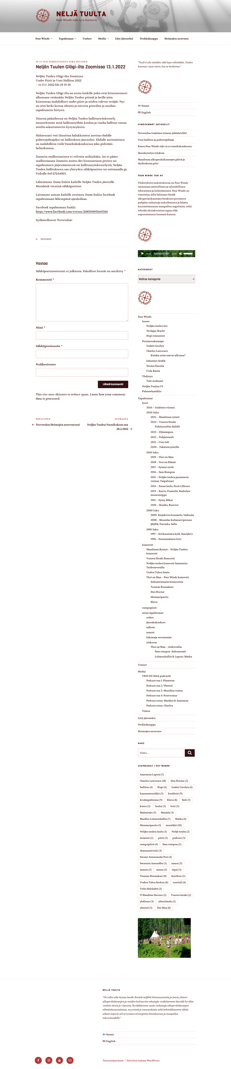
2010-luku (152, 452)
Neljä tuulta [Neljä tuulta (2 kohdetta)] (181, 831)
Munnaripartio (159, 597)
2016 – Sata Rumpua (163, 472)
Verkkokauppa (149, 38)
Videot (146, 711)
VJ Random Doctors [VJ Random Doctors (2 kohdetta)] (153, 895)
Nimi (40, 327)
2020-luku (152, 412)
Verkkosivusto (46, 364)
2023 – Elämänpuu (162, 432)
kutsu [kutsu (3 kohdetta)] (145, 806)
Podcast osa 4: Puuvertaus (161, 695)
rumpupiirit (149, 607)
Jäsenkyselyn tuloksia (151, 153)
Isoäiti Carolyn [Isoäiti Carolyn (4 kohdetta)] (182, 787)
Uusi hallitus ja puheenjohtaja (156, 139)
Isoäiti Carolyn (155, 345)
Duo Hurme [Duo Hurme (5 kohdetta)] (179, 780)
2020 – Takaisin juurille (165, 447)
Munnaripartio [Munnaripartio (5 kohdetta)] (150, 825)
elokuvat (151, 642)
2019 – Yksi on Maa (162, 457)
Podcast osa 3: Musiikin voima (164, 690)
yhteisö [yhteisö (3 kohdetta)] (146, 907)
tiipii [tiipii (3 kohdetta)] (176, 869)
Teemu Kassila (155, 365)
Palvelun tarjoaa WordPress (143, 1060)
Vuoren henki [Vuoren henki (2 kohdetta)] (181, 895)
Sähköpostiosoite (49, 346)
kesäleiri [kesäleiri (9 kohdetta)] (175, 793)
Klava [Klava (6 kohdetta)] (172, 799)
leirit (145, 403)
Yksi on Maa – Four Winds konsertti (167, 577)
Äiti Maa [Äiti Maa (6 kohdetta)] (164, 907)
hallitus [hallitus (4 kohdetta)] (146, 787)
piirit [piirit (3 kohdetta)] (163, 838)
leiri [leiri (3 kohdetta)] (175, 806)
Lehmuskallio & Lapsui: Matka (173, 656)
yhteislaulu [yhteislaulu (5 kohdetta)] (167, 901)
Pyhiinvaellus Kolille (167, 426)
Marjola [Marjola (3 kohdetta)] (167, 812)
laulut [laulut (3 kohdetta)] (160, 806)
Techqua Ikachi (155, 330)
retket (150, 617)
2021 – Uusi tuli (160, 442)
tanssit (150, 632)
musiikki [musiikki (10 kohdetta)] (174, 825)
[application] (166, 253)
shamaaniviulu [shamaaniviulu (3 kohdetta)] (151, 850)
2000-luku (152, 510)
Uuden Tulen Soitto (157, 572)
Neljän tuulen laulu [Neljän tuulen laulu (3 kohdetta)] (153, 831)
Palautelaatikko (151, 391)
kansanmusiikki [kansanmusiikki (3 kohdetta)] (151, 793)
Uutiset (87, 38)
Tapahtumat (68, 38)
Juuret (146, 321)
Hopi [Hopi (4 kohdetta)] (162, 787)
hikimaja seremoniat (159, 637)
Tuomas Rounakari (162, 587)
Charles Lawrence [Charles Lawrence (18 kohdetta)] (153, 780)
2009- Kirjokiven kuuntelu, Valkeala (172, 515)
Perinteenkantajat (153, 341)
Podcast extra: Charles (159, 705)
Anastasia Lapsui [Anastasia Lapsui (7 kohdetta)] (152, 774)
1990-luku (152, 529)
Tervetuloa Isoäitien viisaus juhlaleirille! (162, 133)
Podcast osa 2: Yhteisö (159, 685)
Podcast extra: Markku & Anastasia (167, 700)
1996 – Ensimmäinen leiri (166, 539)
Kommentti (45, 279)
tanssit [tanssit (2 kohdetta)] (146, 869)
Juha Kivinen (78, 61)
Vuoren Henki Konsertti (160, 558)
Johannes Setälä (155, 360)
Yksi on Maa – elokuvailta (166, 646)
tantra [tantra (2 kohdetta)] (161, 869)
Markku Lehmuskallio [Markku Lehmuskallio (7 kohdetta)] (155, 818)
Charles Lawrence (157, 351)
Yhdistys (147, 376)
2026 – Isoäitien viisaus (160, 407)
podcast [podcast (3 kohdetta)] (179, 838)
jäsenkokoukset (155, 622)
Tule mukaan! (154, 380)
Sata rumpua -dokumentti (170, 651)
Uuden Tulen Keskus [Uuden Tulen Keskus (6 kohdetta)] (154, 882)
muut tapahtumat (152, 612)
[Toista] (142, 253)
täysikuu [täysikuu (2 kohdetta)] (178, 876)
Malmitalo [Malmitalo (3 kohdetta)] (148, 812)
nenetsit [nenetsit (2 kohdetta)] (146, 838)
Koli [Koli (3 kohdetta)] (186, 799)
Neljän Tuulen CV (152, 386)
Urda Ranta (153, 370)
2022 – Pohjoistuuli (162, 437)
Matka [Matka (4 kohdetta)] (180, 818)
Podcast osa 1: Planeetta (160, 680)
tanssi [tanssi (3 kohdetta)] (176, 863)
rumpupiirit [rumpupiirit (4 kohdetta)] (149, 844)
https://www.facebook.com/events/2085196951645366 (72, 211)
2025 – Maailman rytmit (165, 417)
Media (103, 38)
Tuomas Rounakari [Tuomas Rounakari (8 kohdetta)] (153, 876)
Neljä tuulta (81, 14)
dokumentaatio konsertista (167, 581)
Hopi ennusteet (155, 335)
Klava (154, 602)
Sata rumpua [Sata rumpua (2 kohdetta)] (171, 844)
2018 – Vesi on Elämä (163, 462)
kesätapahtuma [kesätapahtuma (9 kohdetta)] (151, 799)
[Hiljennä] (181, 253)
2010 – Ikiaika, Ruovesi (164, 505)
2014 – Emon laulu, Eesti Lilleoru (170, 486)
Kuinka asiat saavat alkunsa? (168, 355)
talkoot (150, 627)
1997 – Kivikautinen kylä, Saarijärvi (172, 533)
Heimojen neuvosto (177, 38)
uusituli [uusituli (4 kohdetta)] (179, 882)
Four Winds (44, 38)
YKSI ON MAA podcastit (156, 676)
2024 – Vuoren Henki (163, 422)
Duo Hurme (158, 591)
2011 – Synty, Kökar (162, 500)
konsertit (147, 544)
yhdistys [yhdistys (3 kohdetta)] (147, 901)
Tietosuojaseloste (113, 1060)
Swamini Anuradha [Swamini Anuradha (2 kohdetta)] (153, 863)
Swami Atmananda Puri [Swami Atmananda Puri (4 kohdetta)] (156, 857)
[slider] (161, 254)
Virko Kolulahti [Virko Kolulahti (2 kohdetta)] (151, 888)
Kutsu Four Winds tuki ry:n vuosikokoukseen (165, 146)
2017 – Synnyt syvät (162, 467)
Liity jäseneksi (124, 38)
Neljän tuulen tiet (157, 325)
